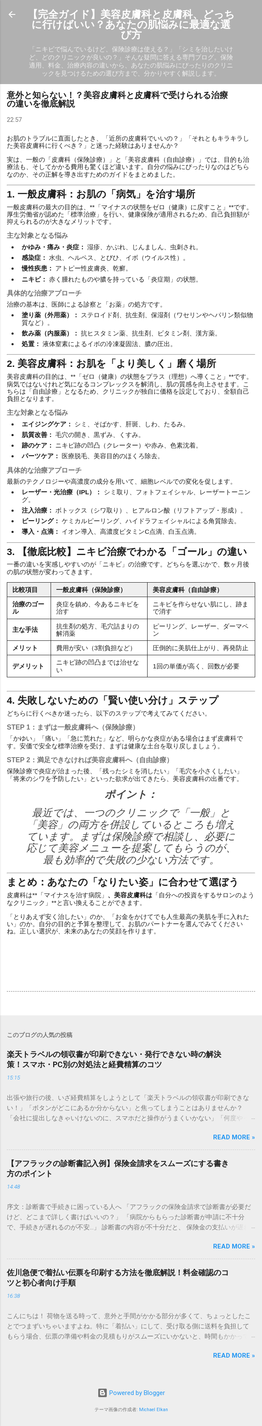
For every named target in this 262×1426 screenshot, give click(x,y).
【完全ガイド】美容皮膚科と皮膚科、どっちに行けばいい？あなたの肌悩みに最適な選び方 (131, 24)
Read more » (234, 1137)
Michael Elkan (153, 1409)
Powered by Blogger (131, 1393)
